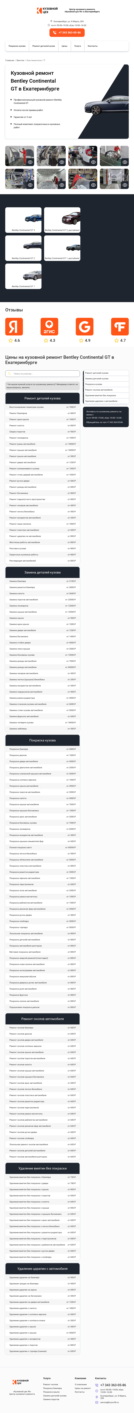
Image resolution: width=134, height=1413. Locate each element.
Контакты (93, 46)
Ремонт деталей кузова (96, 373)
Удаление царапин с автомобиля (101, 401)
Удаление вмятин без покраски (100, 395)
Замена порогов (51, 1399)
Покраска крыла (51, 1392)
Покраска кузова (17, 46)
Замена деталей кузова (97, 378)
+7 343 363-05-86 (115, 422)
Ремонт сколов (50, 1384)
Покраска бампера (52, 1388)
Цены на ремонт (83, 1388)
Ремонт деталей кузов (43, 46)
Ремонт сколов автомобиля (99, 390)
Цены (64, 46)
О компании (81, 1384)
